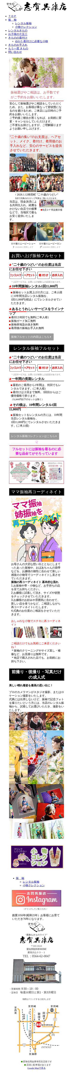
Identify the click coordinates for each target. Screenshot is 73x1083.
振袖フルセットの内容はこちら (30, 337)
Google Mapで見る (36, 1070)
